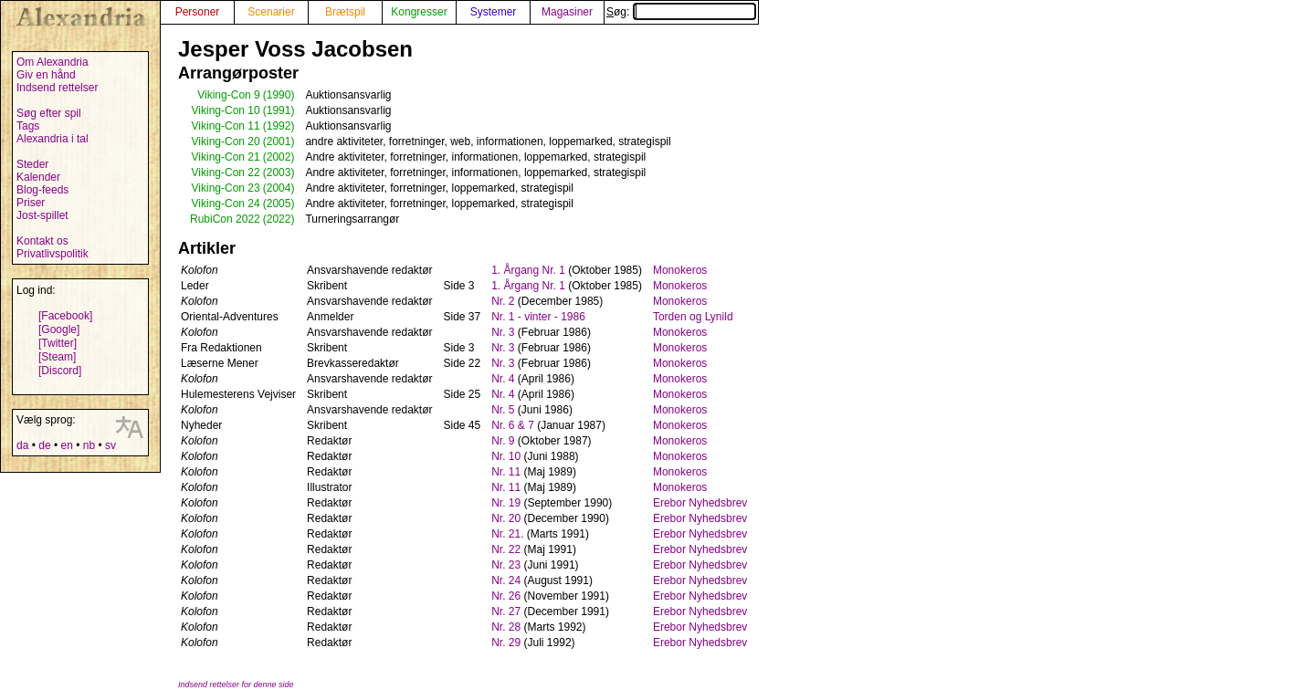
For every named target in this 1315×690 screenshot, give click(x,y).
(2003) (279, 172)
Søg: (681, 11)
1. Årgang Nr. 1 (528, 270)
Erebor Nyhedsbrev (700, 503)
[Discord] (59, 370)
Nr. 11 (506, 471)
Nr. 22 (506, 549)
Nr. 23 (506, 565)
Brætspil (345, 11)
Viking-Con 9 (228, 95)
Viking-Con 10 (226, 110)
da (22, 445)
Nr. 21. (507, 534)
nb (89, 445)
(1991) (279, 110)
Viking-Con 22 (226, 172)
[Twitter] (57, 343)
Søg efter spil (48, 113)
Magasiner (567, 11)
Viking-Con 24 (226, 203)
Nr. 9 (502, 440)
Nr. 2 (502, 301)
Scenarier (270, 11)
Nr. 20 (506, 518)
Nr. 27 (506, 611)
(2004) (279, 188)
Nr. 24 (506, 580)
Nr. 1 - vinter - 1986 (538, 316)
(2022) (279, 219)
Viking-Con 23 (226, 188)
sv (110, 445)
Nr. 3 (502, 332)
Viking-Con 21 (226, 157)
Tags (27, 126)
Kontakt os (42, 241)
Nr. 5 (502, 409)
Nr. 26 (506, 596)
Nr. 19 (506, 503)
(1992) (279, 126)
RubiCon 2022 (225, 219)
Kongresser (419, 11)
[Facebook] (65, 315)
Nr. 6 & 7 (512, 425)
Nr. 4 (502, 378)
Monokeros (680, 270)
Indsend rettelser (57, 87)
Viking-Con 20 (226, 141)
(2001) (279, 141)
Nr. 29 (506, 642)
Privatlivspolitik (52, 253)
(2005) (279, 203)
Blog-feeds (42, 189)
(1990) (279, 95)
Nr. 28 (506, 627)
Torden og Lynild (693, 316)
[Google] (58, 329)
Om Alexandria (52, 62)
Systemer (493, 11)
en (66, 445)
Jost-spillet (42, 215)
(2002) (279, 157)
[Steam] (57, 356)
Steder (32, 164)
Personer (197, 11)
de (44, 445)
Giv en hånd (46, 74)
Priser (30, 202)
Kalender (38, 177)
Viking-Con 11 (226, 126)
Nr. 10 (506, 456)
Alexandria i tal (52, 138)
